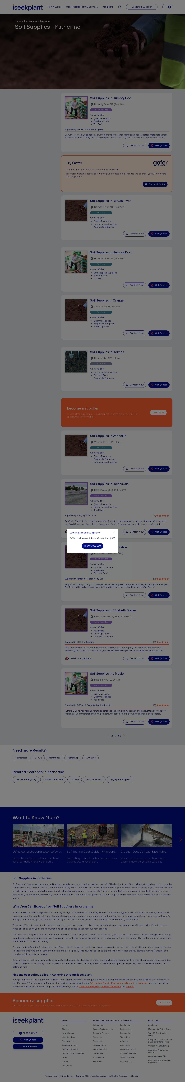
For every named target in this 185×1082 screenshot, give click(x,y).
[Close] (114, 532)
